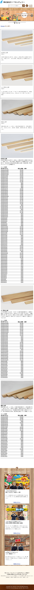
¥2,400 (21, 352)
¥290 (22, 244)
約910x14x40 (4, 364)
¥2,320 (21, 427)
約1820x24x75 (4, 197)
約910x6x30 (4, 280)
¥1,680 (21, 346)
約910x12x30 (4, 240)
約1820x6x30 (4, 224)
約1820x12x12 (4, 187)
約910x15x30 (4, 269)
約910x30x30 (4, 251)
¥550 (22, 362)
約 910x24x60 (4, 374)
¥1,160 (21, 449)
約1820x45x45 (4, 190)
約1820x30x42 (4, 193)
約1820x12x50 (4, 180)
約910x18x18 (4, 266)
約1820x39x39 (4, 191)
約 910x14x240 (4, 354)
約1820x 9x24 (4, 433)
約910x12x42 (4, 238)
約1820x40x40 (4, 342)
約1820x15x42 (4, 210)
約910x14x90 (4, 361)
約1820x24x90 (4, 345)
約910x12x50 (4, 237)
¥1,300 (21, 372)
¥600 (22, 224)
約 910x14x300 (4, 351)
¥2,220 (21, 332)
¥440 (22, 435)
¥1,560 (21, 210)
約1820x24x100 (4, 196)
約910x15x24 (4, 270)
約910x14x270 (4, 352)
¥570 (22, 451)
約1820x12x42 (4, 181)
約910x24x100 (4, 253)
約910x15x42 (4, 267)
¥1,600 (21, 333)
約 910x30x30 (4, 371)
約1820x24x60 (4, 199)
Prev (2, 15)
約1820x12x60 (4, 178)
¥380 (22, 340)
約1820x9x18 (4, 221)
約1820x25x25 (4, 422)
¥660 (22, 425)
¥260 (22, 456)
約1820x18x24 (4, 209)
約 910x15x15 (4, 447)
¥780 (22, 267)
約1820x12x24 (4, 184)
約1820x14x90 (4, 333)
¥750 (22, 450)
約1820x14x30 (4, 338)
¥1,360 (21, 181)
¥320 (22, 242)
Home (2, 26)
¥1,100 (21, 335)
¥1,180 (21, 212)
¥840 (22, 374)
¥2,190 (21, 253)
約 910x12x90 (4, 438)
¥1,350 (21, 257)
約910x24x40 (4, 375)
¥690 (22, 260)
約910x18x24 (4, 264)
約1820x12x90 (4, 175)
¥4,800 (21, 324)
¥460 (22, 270)
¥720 (22, 336)
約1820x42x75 (4, 189)
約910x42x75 (4, 245)
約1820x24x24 (4, 203)
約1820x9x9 (4, 222)
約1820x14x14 (4, 216)
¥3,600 (21, 327)
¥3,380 (21, 173)
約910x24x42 (4, 257)
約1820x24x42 (4, 200)
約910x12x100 (4, 231)
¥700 (22, 349)
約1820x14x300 (4, 323)
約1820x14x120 (4, 332)
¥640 (22, 186)
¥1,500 (21, 428)
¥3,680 (21, 190)
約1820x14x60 (4, 335)
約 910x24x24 (4, 377)
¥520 (22, 434)
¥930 (22, 251)
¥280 (22, 365)
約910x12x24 (4, 241)
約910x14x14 (4, 273)
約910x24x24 (4, 260)
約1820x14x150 (4, 330)
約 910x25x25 (4, 444)
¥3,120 (21, 174)
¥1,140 (21, 430)
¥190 (22, 368)
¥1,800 (21, 355)
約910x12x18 (4, 242)
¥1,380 (21, 203)
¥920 (22, 213)
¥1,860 (21, 194)
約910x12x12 (4, 244)
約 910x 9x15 (4, 456)
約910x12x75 (4, 234)
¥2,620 (21, 351)
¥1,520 (21, 180)
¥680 (22, 238)
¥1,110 (21, 359)
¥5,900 (21, 189)
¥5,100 (21, 170)
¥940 (22, 209)
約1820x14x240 (4, 326)
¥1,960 (21, 342)
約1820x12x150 (4, 171)
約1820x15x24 (4, 213)
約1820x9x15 (4, 434)
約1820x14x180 (4, 329)
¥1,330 (21, 358)
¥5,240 (21, 323)
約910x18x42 (4, 261)
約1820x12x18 (4, 186)
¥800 (22, 184)
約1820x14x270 (4, 324)
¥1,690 (21, 229)
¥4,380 (21, 196)
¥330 (22, 447)
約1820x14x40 (4, 336)
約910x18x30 (4, 263)
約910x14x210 (4, 355)
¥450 (22, 240)
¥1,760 (21, 178)
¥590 (22, 269)
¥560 (22, 338)
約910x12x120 (4, 229)
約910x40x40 (4, 370)
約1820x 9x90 (4, 427)
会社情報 (30, 5)
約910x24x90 (4, 372)
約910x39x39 (4, 248)
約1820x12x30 (4, 183)
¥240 (22, 279)
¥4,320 (21, 326)
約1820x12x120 (4, 173)
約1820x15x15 (4, 215)
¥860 (22, 205)
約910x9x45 (4, 451)
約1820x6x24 (4, 225)
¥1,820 (21, 422)
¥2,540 (21, 177)
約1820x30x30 (4, 194)
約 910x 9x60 (4, 450)
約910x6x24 (4, 282)
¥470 (22, 264)
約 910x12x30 (4, 441)
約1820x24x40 (4, 348)
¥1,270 (21, 234)
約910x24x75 (4, 254)
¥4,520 (21, 171)
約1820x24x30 (4, 202)
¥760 (22, 237)
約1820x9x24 (4, 219)
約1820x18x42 (4, 206)
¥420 (22, 446)
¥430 (22, 266)
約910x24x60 (4, 256)
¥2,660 (21, 330)
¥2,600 (21, 345)
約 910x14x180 (4, 356)
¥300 (22, 280)
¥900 (22, 183)
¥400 (22, 241)
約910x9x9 (3, 279)
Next (32, 15)
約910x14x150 (4, 358)
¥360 (22, 364)
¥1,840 (21, 247)
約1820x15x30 (4, 212)
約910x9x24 (4, 276)
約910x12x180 (4, 226)
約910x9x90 (4, 449)
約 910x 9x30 (4, 453)
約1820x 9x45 (4, 430)
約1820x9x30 (4, 218)
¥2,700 (21, 200)
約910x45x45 (4, 247)
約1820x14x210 (4, 327)
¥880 (22, 235)
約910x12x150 (4, 228)
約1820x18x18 (4, 205)
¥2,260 (21, 228)
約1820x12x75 (4, 177)
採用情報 (30, 6)
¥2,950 (21, 245)
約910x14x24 (4, 367)
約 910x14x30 (4, 365)
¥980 (22, 370)
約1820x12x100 (4, 174)
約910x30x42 (4, 250)
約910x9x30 (4, 275)
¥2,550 (21, 226)
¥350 (22, 377)
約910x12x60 (4, 235)
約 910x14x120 (4, 359)
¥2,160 (21, 354)
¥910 (22, 444)
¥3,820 (21, 197)
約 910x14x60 (4, 362)
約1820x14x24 (4, 339)
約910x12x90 (4, 232)
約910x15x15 (4, 272)
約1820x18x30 (4, 208)
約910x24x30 (4, 258)
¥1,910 (21, 254)
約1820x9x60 (4, 428)
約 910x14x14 (4, 368)
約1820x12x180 (4, 170)
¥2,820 (21, 175)
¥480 (22, 222)
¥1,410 (21, 232)
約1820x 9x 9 (4, 435)
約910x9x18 (4, 277)
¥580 (22, 187)
